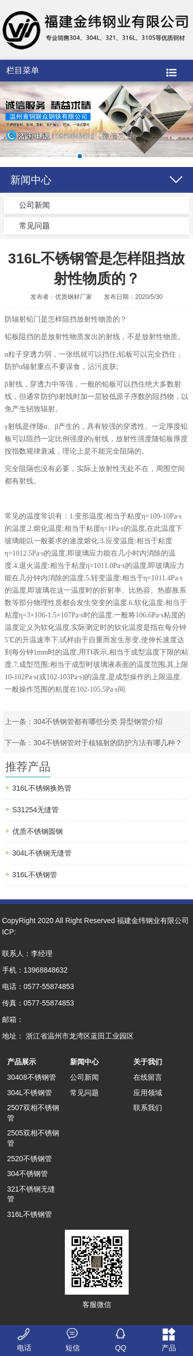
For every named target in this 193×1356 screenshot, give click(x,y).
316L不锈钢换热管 (42, 788)
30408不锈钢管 (31, 1077)
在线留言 (147, 1077)
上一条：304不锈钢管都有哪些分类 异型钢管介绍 (84, 721)
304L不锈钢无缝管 (42, 853)
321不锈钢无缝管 (31, 1194)
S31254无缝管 (35, 810)
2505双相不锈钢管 (33, 1138)
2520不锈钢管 (29, 1158)
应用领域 (147, 1093)
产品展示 (21, 1062)
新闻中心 (84, 1062)
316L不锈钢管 (34, 874)
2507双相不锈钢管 (33, 1112)
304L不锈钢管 (29, 1093)
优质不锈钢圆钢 (37, 831)
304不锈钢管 (27, 1173)
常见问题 (34, 225)
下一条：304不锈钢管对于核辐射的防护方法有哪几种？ (93, 743)
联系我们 (147, 1107)
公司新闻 (34, 204)
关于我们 (147, 1062)
